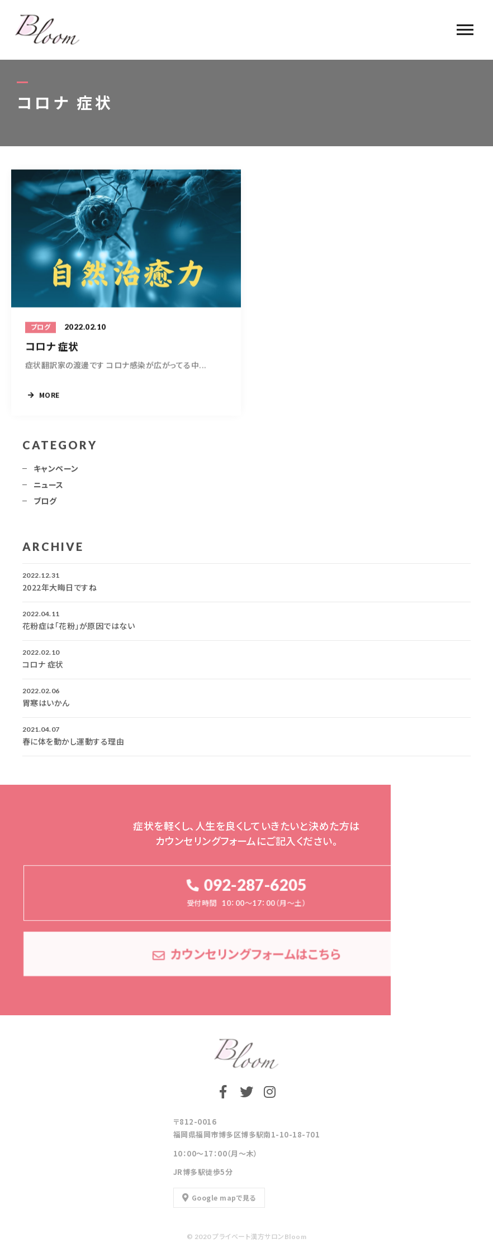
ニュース (49, 488)
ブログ (45, 504)
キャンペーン (56, 472)
